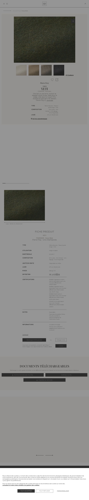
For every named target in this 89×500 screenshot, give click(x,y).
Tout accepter (26, 491)
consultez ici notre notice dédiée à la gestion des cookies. (20, 485)
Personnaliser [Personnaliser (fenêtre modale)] (63, 491)
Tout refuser (44, 491)
